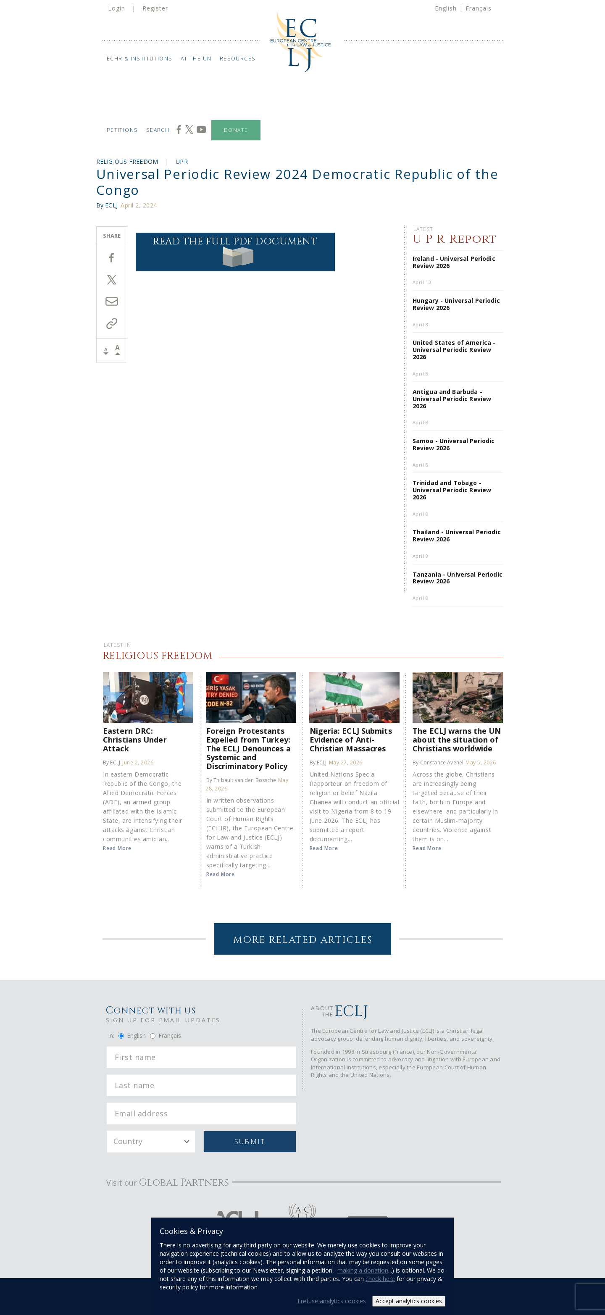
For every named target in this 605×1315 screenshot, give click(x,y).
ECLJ (111, 205)
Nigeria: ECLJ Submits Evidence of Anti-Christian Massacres (351, 739)
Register (155, 8)
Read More (117, 848)
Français (479, 8)
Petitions (122, 130)
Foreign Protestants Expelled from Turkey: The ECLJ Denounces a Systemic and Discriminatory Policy (248, 748)
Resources (238, 59)
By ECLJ (111, 762)
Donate (236, 130)
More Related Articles (302, 940)
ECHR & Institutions (139, 59)
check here (380, 1279)
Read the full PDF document (235, 251)
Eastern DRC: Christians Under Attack (135, 739)
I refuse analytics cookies (331, 1301)
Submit (249, 1141)
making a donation (362, 1270)
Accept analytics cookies (409, 1301)
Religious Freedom (127, 161)
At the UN (196, 59)
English (446, 8)
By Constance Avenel (438, 762)
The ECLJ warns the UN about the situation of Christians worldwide (457, 739)
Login (116, 8)
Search (157, 130)
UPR (182, 161)
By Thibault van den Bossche (241, 780)
